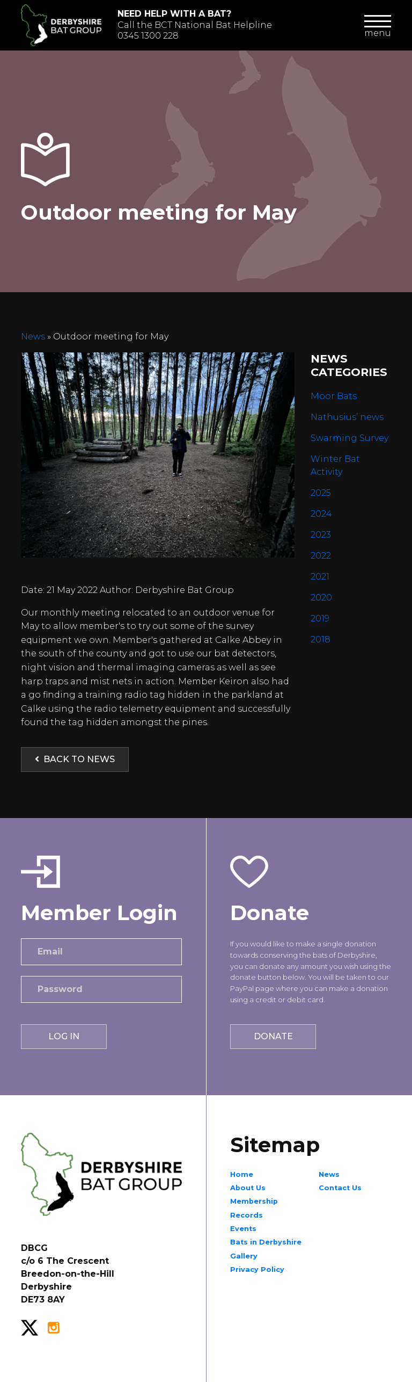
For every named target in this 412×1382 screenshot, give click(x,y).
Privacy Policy (257, 1269)
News (34, 336)
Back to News (75, 759)
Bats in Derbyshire (265, 1242)
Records (246, 1215)
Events (243, 1229)
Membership (254, 1201)
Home (241, 1174)
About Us (248, 1188)
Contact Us (340, 1188)
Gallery (244, 1256)
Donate (273, 1036)
